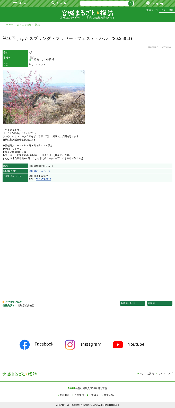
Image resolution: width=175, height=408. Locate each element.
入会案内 (79, 395)
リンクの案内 (147, 373)
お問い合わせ (111, 395)
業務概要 (64, 395)
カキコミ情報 (24, 24)
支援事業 (94, 395)
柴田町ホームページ (39, 171)
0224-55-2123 (43, 179)
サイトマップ (165, 373)
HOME (9, 24)
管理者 (151, 303)
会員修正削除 (128, 303)
